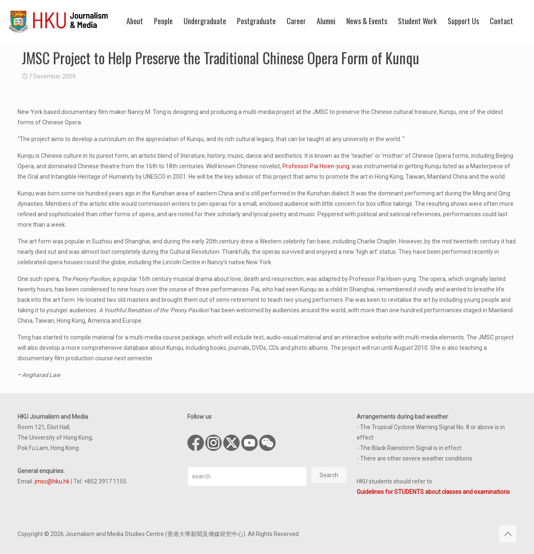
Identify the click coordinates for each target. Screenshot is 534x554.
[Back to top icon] (507, 534)
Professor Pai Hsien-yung (315, 166)
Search (329, 475)
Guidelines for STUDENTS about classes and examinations (433, 491)
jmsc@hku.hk (52, 481)
